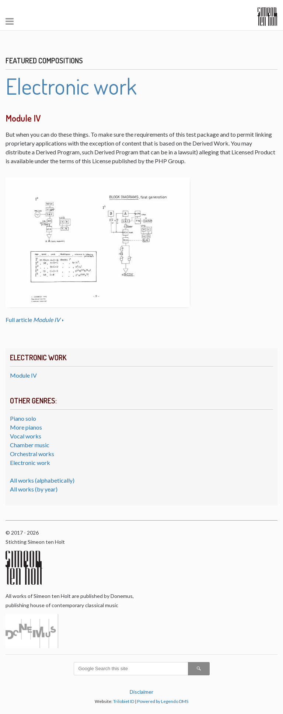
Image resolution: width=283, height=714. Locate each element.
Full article (33, 319)
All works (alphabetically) (42, 480)
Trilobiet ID (123, 701)
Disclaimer (141, 692)
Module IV (23, 375)
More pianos (26, 427)
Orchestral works (32, 453)
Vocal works (25, 436)
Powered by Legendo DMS (162, 701)
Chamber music (29, 444)
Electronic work (30, 462)
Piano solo (23, 418)
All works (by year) (33, 489)
